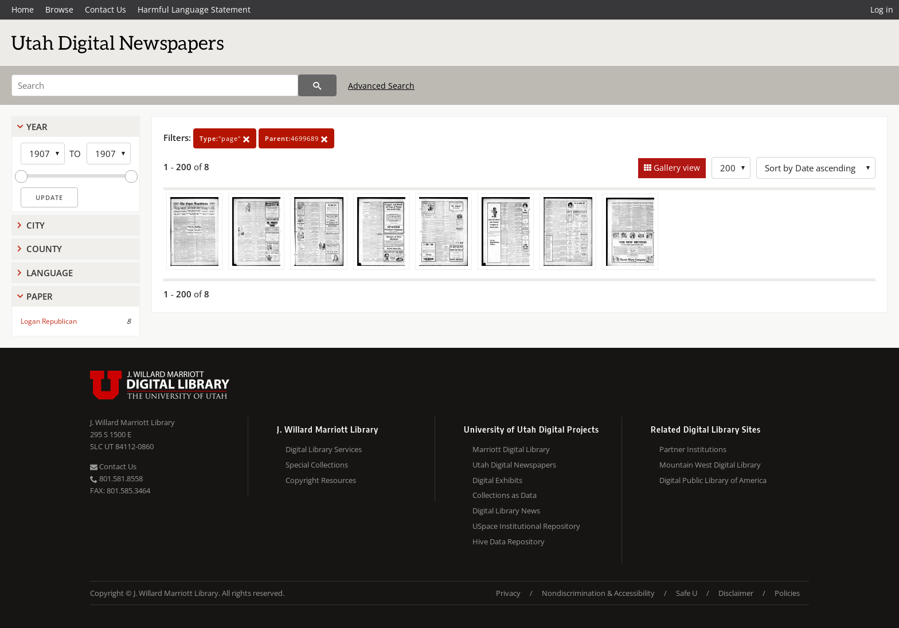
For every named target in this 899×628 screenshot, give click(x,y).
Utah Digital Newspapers (514, 465)
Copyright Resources (321, 480)
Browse (59, 9)
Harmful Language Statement (194, 9)
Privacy (508, 593)
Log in (881, 9)
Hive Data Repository (508, 541)
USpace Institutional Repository (526, 526)
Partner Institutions (692, 449)
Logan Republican (49, 321)
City (35, 225)
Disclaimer (735, 593)
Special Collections (317, 465)
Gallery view (675, 167)
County (44, 248)
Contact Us (105, 9)
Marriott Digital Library (511, 449)
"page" (225, 138)
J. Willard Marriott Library (132, 422)
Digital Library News (506, 510)
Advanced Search (381, 85)
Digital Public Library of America (713, 480)
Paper (39, 296)
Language (49, 272)
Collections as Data (504, 495)
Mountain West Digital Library (710, 465)
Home (22, 9)
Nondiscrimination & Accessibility (598, 593)
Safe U (686, 593)
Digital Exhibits (497, 480)
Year (37, 126)
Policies (787, 593)
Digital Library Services (324, 449)
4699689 (296, 138)
